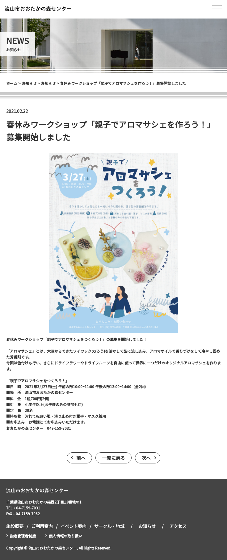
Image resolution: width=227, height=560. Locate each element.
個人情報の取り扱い (65, 535)
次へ (146, 457)
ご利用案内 (42, 526)
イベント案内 (73, 526)
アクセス (178, 526)
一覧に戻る (113, 457)
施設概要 (14, 526)
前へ (81, 457)
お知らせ (147, 526)
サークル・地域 (109, 526)
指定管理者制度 (23, 535)
